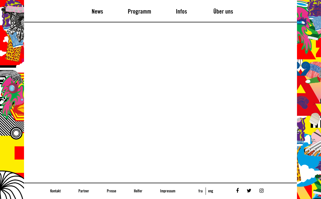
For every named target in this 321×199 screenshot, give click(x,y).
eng (210, 191)
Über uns (223, 12)
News (97, 12)
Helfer (138, 191)
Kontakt (55, 191)
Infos (181, 12)
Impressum (167, 191)
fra (200, 191)
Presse (111, 191)
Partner (83, 191)
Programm (139, 12)
